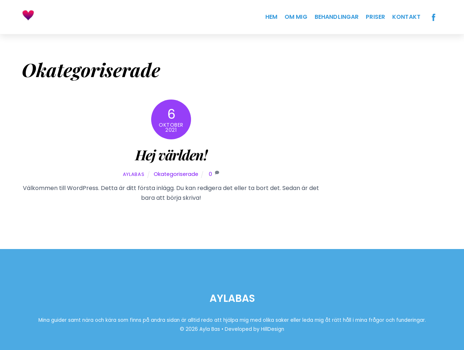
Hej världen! (171, 154)
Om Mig (296, 17)
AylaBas (134, 174)
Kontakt (406, 17)
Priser (375, 17)
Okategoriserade (176, 174)
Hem (271, 17)
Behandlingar (337, 17)
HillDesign (272, 329)
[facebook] (433, 17)
